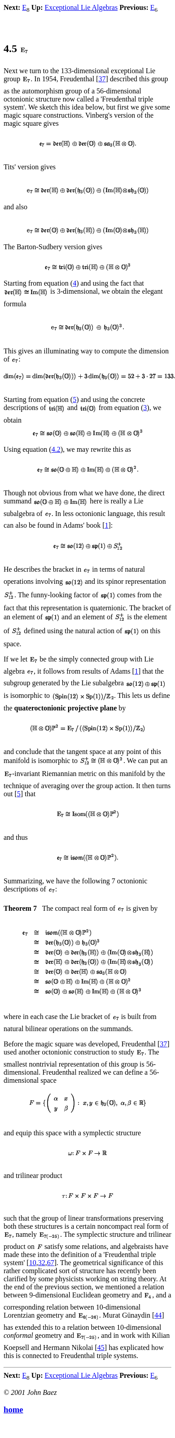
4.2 (56, 449)
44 (158, 1315)
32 (41, 1262)
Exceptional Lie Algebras (81, 7)
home (13, 1409)
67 (50, 1262)
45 (101, 1347)
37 (101, 79)
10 (32, 1262)
